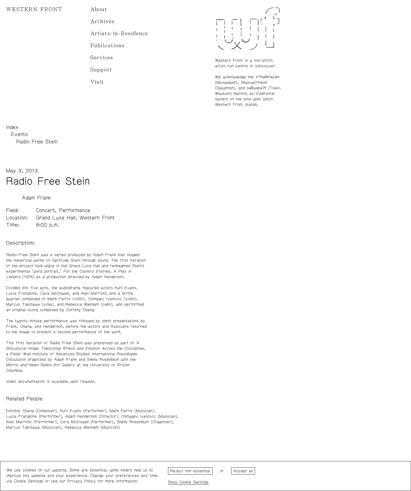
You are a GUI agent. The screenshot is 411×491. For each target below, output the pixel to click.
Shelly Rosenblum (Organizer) (144, 422)
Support (101, 69)
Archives (102, 21)
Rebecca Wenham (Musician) (92, 427)
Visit (97, 82)
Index (12, 127)
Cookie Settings (194, 482)
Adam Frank (36, 197)
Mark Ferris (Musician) (132, 411)
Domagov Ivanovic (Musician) (149, 416)
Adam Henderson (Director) (91, 416)
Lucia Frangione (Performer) (34, 416)
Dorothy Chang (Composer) (31, 411)
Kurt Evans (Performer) (83, 411)
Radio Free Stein (37, 141)
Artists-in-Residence (119, 33)
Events (19, 134)
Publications (107, 45)
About (98, 9)
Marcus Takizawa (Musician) (33, 427)
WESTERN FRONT (34, 9)
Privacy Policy (81, 481)
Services (101, 57)
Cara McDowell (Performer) (86, 422)
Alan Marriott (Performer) (31, 422)
